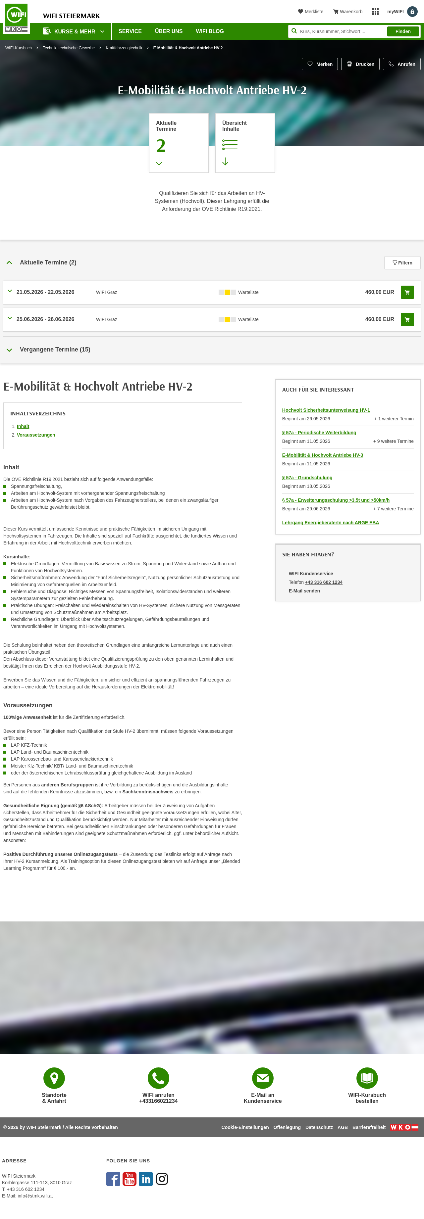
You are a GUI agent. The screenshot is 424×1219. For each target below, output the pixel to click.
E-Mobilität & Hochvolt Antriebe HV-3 (322, 455)
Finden (403, 31)
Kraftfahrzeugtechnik (124, 48)
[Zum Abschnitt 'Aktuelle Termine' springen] (179, 143)
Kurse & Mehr (70, 31)
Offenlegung (287, 1127)
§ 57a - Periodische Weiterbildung (319, 432)
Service (130, 31)
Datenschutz (319, 1127)
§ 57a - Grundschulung (307, 477)
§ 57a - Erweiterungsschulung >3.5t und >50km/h (336, 500)
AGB (343, 1127)
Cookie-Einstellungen (245, 1127)
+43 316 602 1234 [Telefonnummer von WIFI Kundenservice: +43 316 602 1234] (324, 582)
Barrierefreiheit (369, 1127)
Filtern (402, 262)
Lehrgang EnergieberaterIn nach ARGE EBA (330, 522)
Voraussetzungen (36, 435)
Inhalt (23, 426)
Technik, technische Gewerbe (69, 48)
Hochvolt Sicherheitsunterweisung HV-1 (326, 410)
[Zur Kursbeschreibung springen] (245, 143)
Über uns (169, 31)
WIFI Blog (210, 31)
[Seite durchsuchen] (354, 31)
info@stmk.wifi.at (35, 1195)
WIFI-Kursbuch (18, 48)
